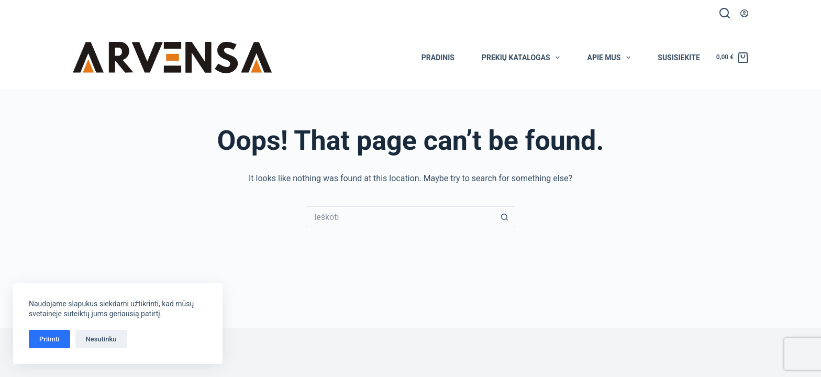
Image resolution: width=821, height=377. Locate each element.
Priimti (49, 339)
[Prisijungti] (744, 13)
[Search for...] (400, 216)
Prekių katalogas (523, 57)
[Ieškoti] (724, 13)
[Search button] (504, 216)
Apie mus (611, 57)
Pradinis (437, 57)
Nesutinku (101, 339)
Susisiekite (679, 57)
